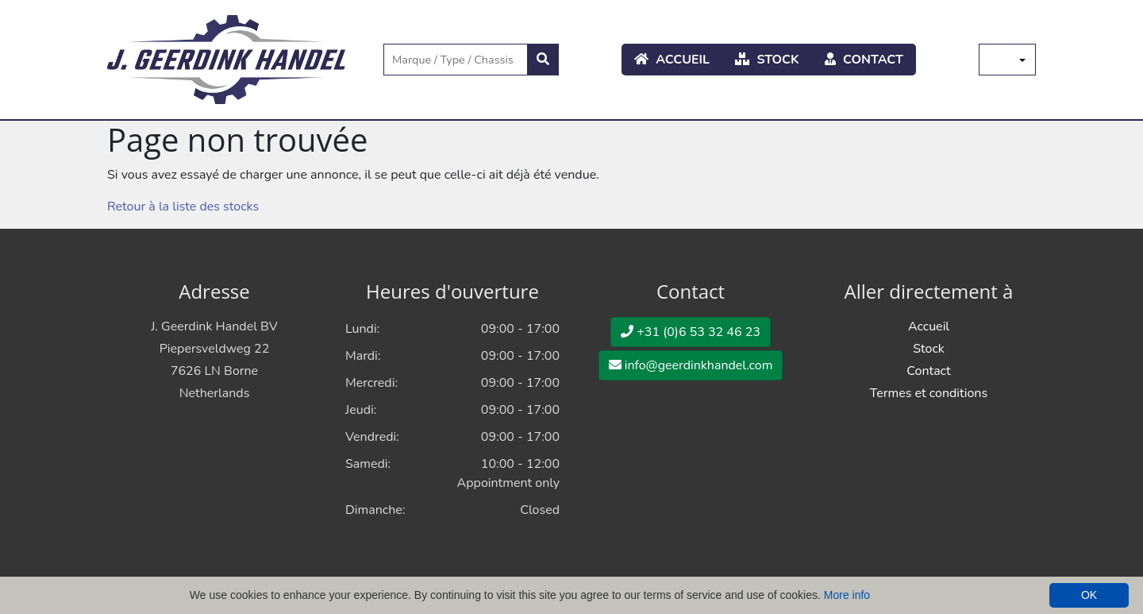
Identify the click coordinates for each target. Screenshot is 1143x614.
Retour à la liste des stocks (183, 206)
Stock (767, 59)
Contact (864, 59)
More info (847, 595)
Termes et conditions (928, 393)
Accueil (672, 59)
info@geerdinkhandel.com (691, 365)
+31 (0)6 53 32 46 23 (690, 332)
